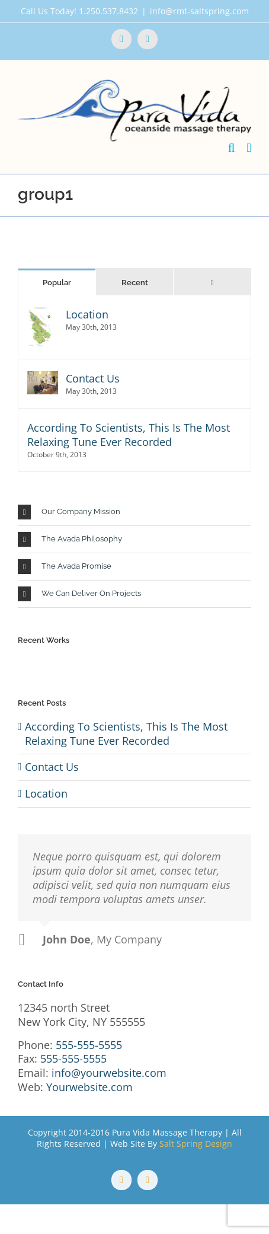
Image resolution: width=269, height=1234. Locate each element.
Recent (134, 282)
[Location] (40, 314)
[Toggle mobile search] (231, 148)
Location (87, 314)
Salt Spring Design (195, 1143)
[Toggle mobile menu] (248, 148)
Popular (57, 282)
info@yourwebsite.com (109, 1073)
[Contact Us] (42, 378)
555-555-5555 (89, 1045)
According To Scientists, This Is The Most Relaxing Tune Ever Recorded (128, 434)
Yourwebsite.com (89, 1087)
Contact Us (93, 378)
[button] (134, 512)
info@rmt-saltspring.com (199, 11)
